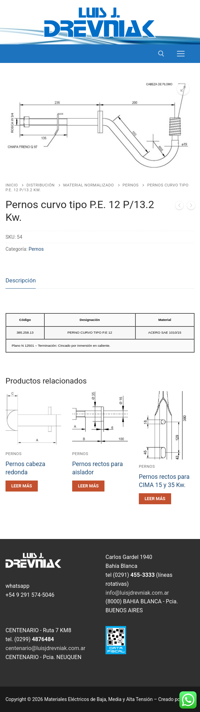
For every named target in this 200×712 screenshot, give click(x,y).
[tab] (20, 281)
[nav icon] (181, 53)
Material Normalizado (88, 185)
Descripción (20, 280)
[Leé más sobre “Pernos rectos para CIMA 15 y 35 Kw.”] (155, 498)
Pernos (131, 185)
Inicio (11, 185)
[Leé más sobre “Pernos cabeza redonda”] (21, 486)
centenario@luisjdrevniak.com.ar (45, 648)
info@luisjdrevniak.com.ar (137, 593)
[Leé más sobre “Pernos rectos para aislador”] (88, 486)
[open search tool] (161, 54)
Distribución (40, 185)
